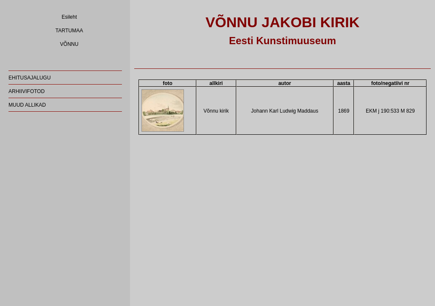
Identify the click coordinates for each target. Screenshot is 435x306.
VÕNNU (69, 44)
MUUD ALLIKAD (27, 105)
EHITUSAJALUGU (29, 78)
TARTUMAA (69, 31)
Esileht (69, 17)
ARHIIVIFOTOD (26, 91)
